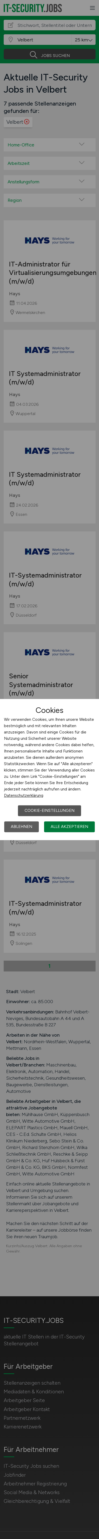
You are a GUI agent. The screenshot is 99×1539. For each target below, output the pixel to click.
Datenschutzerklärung (23, 795)
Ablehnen (21, 826)
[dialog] (49, 769)
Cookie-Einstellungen (49, 810)
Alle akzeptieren (69, 826)
